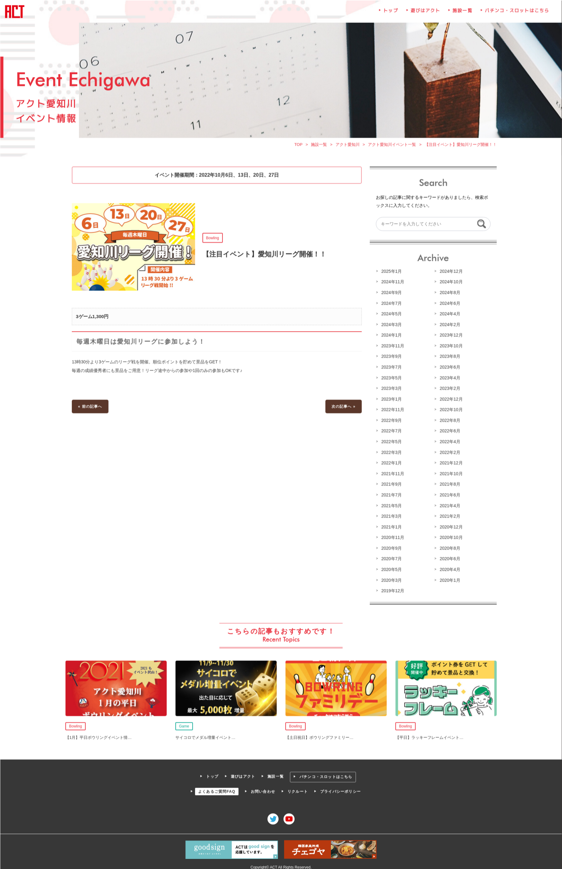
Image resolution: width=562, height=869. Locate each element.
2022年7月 (390, 431)
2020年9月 (390, 547)
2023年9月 (390, 357)
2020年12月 (449, 526)
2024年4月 (448, 315)
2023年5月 (390, 378)
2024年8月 (448, 294)
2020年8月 (448, 547)
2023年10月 (449, 346)
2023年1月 (390, 399)
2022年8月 (448, 420)
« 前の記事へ (92, 407)
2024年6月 (448, 304)
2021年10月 (449, 473)
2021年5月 (390, 504)
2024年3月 (390, 325)
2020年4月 (448, 568)
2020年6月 (448, 557)
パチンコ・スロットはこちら (515, 15)
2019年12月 (391, 589)
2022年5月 (390, 441)
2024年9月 (390, 294)
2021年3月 (390, 515)
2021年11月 (391, 473)
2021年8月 (448, 483)
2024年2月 (448, 325)
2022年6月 (448, 431)
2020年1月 (448, 578)
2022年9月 (390, 420)
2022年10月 (449, 410)
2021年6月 (448, 494)
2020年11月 (391, 536)
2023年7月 (390, 367)
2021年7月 (390, 494)
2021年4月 (448, 504)
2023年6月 (448, 367)
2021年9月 (390, 483)
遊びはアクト (424, 15)
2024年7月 (390, 304)
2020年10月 (449, 536)
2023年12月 (449, 336)
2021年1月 (390, 526)
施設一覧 (461, 15)
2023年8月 (448, 357)
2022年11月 (391, 410)
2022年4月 (448, 441)
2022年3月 (390, 452)
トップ (389, 15)
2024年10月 (449, 283)
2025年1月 (390, 272)
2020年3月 (390, 578)
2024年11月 (391, 283)
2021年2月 (448, 515)
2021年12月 (449, 462)
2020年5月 (390, 568)
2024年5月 (390, 315)
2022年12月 (449, 399)
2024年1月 (390, 336)
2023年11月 (391, 346)
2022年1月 (390, 462)
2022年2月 (448, 452)
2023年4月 (448, 378)
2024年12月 (449, 272)
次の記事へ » (343, 407)
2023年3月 (390, 388)
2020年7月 (390, 557)
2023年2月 (448, 388)
